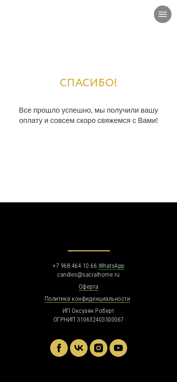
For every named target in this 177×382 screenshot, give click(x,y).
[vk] (79, 348)
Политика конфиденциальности (87, 298)
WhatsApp (112, 265)
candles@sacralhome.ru (88, 274)
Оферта (89, 286)
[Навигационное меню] (163, 14)
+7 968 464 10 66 (74, 265)
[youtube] (118, 348)
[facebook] (59, 348)
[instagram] (98, 348)
